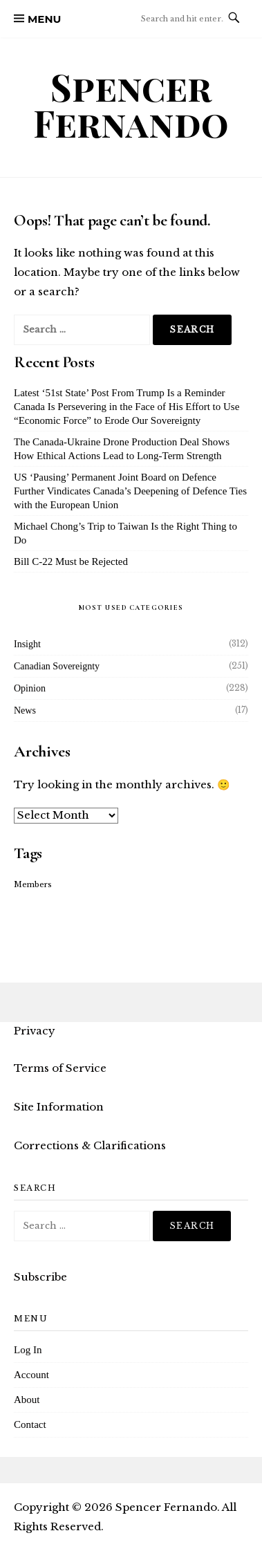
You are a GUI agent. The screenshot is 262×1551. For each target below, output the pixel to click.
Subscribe (40, 1276)
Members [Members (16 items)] (33, 884)
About (27, 1399)
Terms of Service (60, 1068)
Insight (27, 644)
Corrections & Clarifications (90, 1145)
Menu (44, 19)
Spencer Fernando (131, 104)
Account (31, 1374)
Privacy (34, 1030)
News (25, 710)
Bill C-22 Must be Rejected (71, 561)
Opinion (30, 688)
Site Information (59, 1106)
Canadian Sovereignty (57, 666)
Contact (30, 1424)
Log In (27, 1349)
